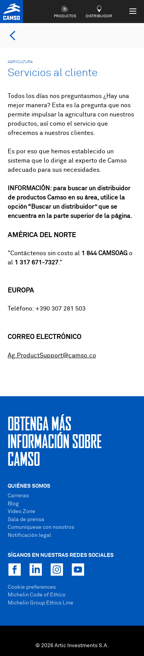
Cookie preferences (32, 587)
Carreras (18, 495)
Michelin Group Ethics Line (40, 603)
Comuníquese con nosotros (41, 527)
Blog (13, 504)
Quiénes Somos (29, 486)
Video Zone (21, 511)
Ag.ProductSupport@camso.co (52, 355)
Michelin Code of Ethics (36, 595)
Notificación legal (29, 535)
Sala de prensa (26, 519)
